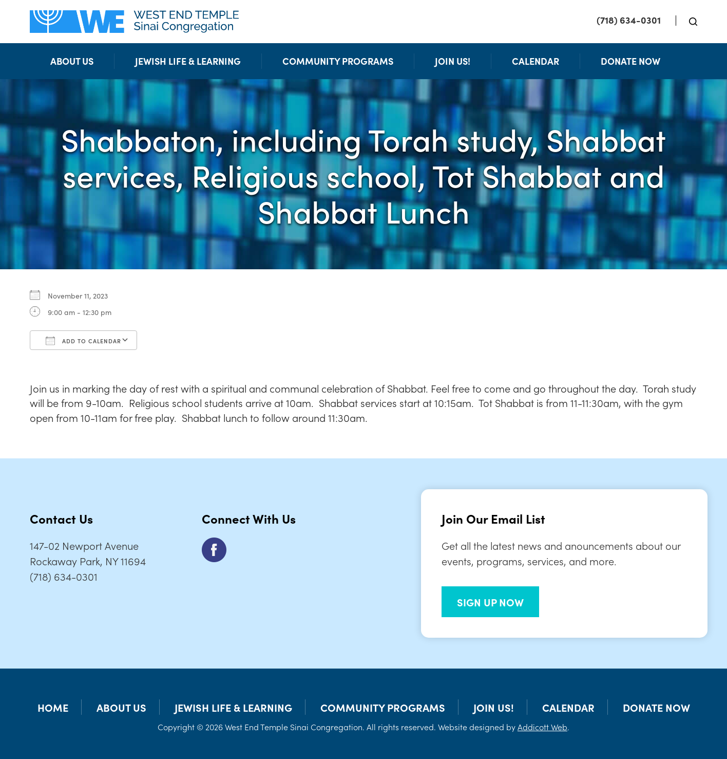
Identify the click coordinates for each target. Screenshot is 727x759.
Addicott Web (542, 726)
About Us (71, 60)
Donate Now (630, 60)
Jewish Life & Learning (188, 60)
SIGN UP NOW (490, 602)
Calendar (535, 60)
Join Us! (452, 60)
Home (52, 707)
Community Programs (337, 60)
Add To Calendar (83, 340)
